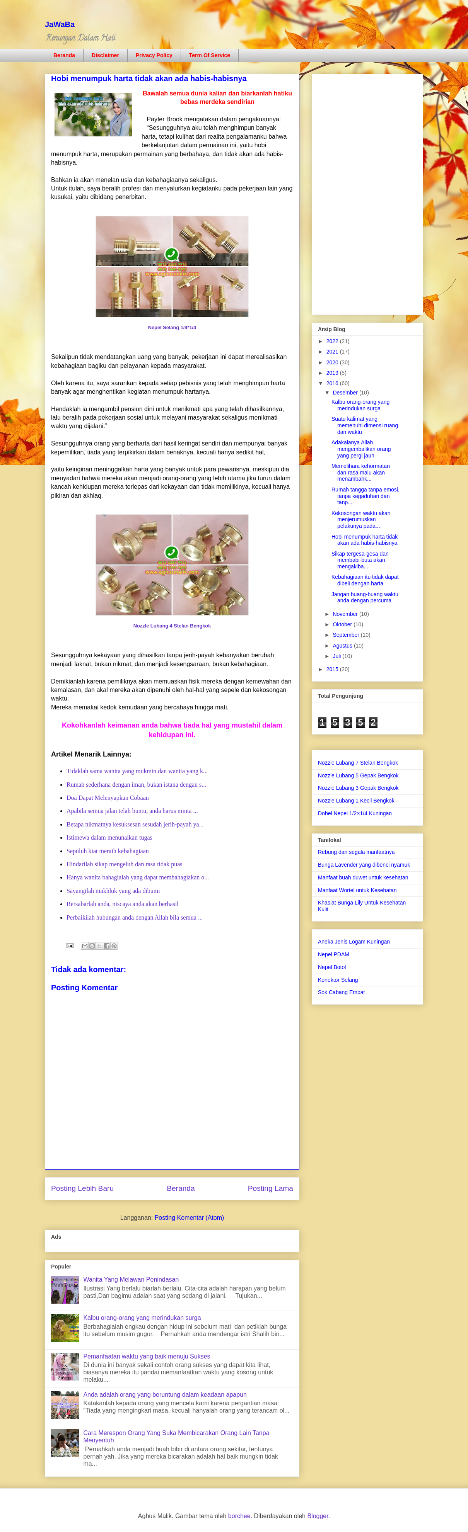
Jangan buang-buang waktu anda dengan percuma (364, 597)
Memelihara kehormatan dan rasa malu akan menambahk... (360, 472)
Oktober (343, 624)
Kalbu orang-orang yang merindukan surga (142, 1317)
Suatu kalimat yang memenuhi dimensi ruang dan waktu (364, 425)
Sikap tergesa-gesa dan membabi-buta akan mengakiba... (360, 560)
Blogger (317, 1516)
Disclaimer (105, 55)
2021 (333, 352)
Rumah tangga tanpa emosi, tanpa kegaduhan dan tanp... (365, 496)
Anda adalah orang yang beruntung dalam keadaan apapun (165, 1394)
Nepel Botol (332, 967)
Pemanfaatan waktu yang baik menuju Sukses (146, 1356)
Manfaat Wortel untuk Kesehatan (357, 890)
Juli (337, 656)
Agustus (343, 646)
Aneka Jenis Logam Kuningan (354, 942)
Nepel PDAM (333, 954)
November (346, 614)
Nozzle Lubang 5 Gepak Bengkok (358, 775)
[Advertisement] (367, 193)
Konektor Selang (338, 980)
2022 (333, 341)
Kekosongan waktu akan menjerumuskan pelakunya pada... (361, 519)
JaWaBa (60, 24)
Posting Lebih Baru (82, 1188)
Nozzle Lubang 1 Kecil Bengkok (356, 800)
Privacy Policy (154, 55)
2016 (333, 383)
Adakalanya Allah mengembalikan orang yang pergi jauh (361, 449)
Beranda (64, 55)
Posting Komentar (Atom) (189, 1217)
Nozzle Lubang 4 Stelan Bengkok (172, 626)
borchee (239, 1516)
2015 (333, 669)
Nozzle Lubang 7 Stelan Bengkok (358, 763)
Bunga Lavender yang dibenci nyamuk (364, 865)
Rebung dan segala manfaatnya (356, 852)
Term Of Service (209, 55)
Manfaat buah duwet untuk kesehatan (363, 877)
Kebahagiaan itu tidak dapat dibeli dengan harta (365, 580)
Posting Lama (270, 1188)
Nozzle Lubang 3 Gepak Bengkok (358, 788)
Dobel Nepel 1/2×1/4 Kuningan (355, 813)
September (346, 635)
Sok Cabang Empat (341, 992)
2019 (333, 373)
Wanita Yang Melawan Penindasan (131, 1279)
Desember (346, 392)
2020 (333, 362)
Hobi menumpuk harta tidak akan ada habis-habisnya (364, 540)
